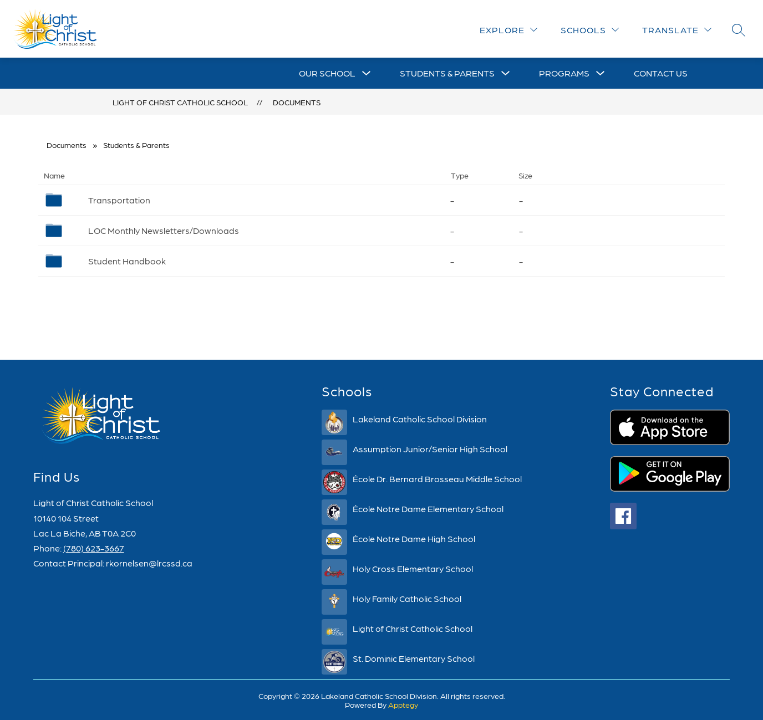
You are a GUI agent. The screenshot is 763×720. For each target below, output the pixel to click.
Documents (297, 102)
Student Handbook (127, 261)
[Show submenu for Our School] (327, 73)
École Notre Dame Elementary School (428, 508)
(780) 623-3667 (93, 548)
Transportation (119, 200)
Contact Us (661, 73)
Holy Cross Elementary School (413, 568)
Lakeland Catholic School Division (420, 418)
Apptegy (403, 704)
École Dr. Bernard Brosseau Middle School (437, 478)
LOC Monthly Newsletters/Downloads (163, 230)
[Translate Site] (676, 30)
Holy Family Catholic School (407, 598)
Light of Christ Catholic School (180, 102)
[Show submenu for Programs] (564, 73)
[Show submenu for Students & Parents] (447, 73)
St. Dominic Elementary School (414, 658)
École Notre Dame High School (414, 538)
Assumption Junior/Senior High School (430, 448)
